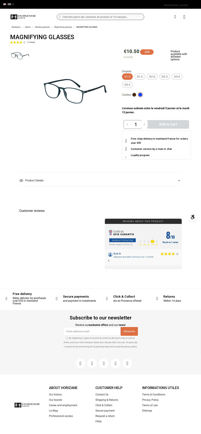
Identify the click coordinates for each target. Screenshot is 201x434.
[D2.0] (152, 76)
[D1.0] (127, 76)
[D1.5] (139, 76)
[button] (168, 124)
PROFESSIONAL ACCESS (176, 5)
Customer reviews (32, 211)
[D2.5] (164, 76)
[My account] (175, 16)
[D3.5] (127, 84)
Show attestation (122, 240)
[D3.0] (177, 76)
